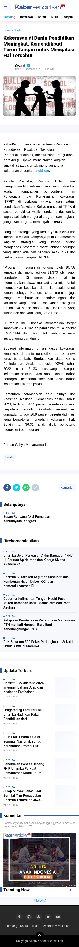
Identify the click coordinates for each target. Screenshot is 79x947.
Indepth (68, 17)
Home (7, 30)
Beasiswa (26, 17)
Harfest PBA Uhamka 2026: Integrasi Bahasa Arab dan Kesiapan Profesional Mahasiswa (24, 687)
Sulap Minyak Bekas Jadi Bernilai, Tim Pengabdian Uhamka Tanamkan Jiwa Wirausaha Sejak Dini (22, 795)
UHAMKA (39, 901)
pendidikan (41, 171)
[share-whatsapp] (26, 487)
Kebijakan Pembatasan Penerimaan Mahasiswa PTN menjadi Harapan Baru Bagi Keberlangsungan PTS (39, 624)
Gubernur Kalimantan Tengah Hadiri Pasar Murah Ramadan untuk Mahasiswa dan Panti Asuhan (37, 603)
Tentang (12, 926)
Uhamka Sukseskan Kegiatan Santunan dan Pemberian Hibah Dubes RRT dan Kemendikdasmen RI (36, 581)
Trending (9, 17)
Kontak (24, 926)
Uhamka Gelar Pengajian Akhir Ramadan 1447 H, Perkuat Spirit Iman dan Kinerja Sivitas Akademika (38, 559)
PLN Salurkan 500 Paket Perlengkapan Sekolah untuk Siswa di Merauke (38, 644)
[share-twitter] (16, 487)
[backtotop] (39, 936)
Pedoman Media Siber (56, 926)
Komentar (67, 487)
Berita (42, 17)
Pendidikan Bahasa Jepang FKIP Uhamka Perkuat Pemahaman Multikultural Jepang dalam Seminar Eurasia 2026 (26, 768)
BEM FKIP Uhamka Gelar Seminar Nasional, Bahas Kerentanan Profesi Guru (22, 741)
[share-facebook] (7, 487)
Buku (54, 17)
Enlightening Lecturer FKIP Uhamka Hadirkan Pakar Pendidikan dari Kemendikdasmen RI (23, 714)
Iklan (35, 926)
